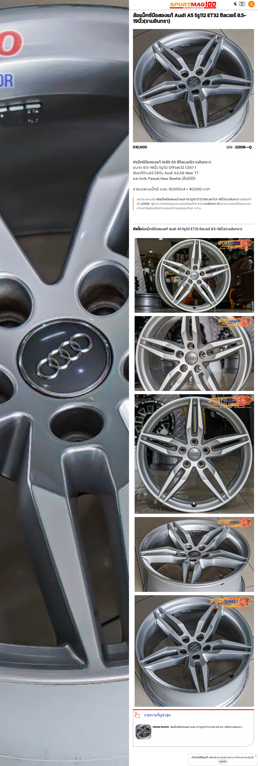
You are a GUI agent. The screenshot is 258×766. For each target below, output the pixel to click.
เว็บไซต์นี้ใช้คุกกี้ (200, 757)
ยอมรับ (222, 761)
